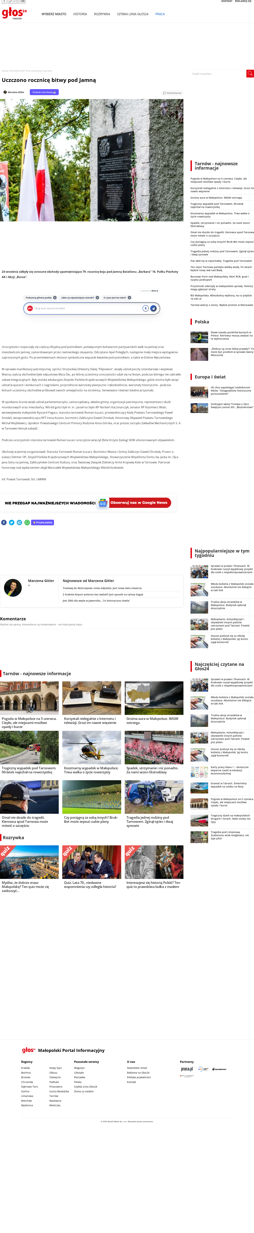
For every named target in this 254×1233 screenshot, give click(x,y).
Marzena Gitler (16, 92)
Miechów (26, 1100)
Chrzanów (27, 1082)
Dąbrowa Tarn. (30, 1086)
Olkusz (53, 1072)
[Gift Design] (187, 1076)
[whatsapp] (27, 523)
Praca (160, 17)
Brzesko (25, 1077)
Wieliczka (54, 1105)
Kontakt (131, 1082)
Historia (80, 17)
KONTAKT (226, 4)
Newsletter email (137, 1068)
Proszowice (55, 1086)
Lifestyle (79, 1072)
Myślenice (27, 1105)
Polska (202, 322)
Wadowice (55, 1100)
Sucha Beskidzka (59, 1091)
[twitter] (11, 523)
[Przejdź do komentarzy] (172, 93)
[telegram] (19, 523)
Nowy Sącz (55, 1068)
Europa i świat (210, 377)
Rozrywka (102, 17)
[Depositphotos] (219, 1069)
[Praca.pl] (187, 1069)
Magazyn (79, 1068)
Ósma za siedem (84, 1091)
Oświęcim (55, 1077)
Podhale (54, 1082)
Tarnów (53, 1096)
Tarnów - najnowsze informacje (37, 673)
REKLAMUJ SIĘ (243, 4)
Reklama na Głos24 (138, 1072)
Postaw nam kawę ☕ (44, 92)
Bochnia (26, 1072)
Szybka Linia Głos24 (132, 17)
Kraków (25, 1068)
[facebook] (4, 523)
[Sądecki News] (203, 1069)
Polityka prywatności (139, 1077)
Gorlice (25, 1091)
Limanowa (27, 1096)
